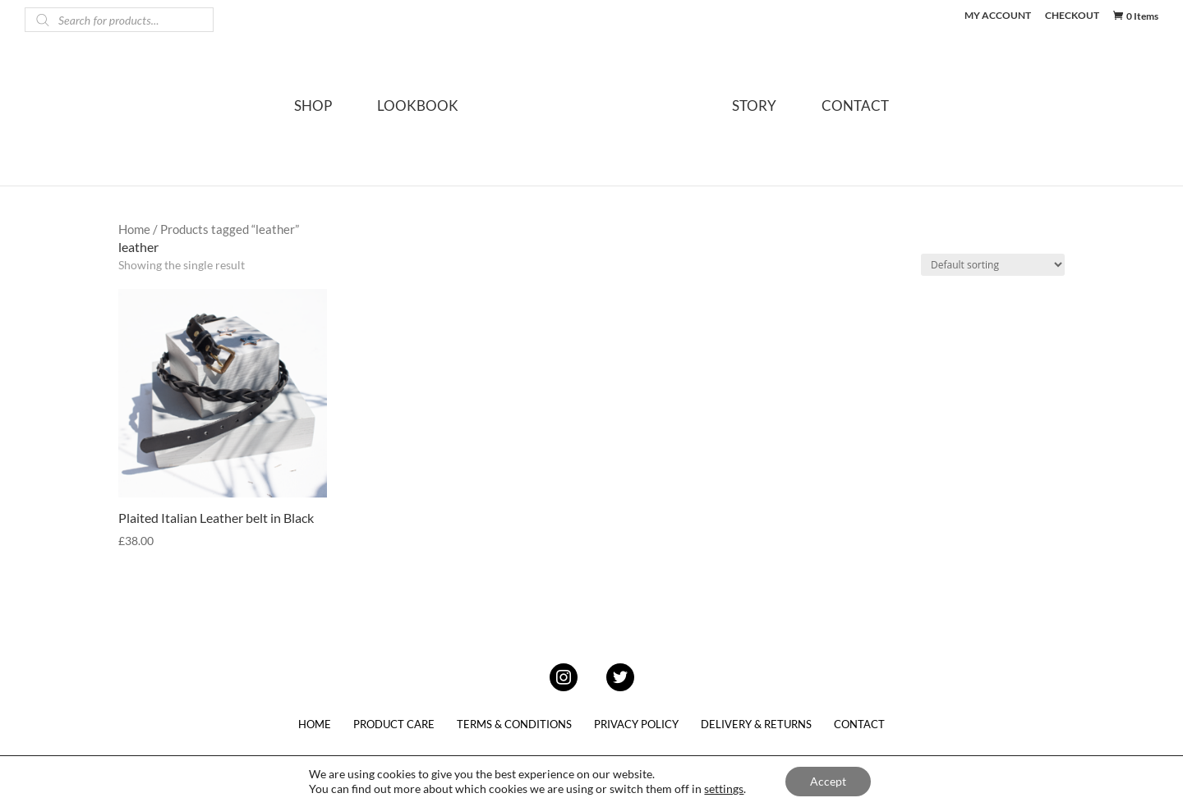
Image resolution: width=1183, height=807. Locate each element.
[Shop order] (993, 265)
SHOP (313, 107)
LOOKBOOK (417, 107)
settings (723, 789)
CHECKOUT (1072, 16)
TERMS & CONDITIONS (514, 724)
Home (134, 229)
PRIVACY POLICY (636, 724)
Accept (828, 781)
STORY (754, 107)
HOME (314, 724)
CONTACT (855, 107)
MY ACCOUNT (997, 16)
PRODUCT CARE (394, 724)
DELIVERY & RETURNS (756, 724)
